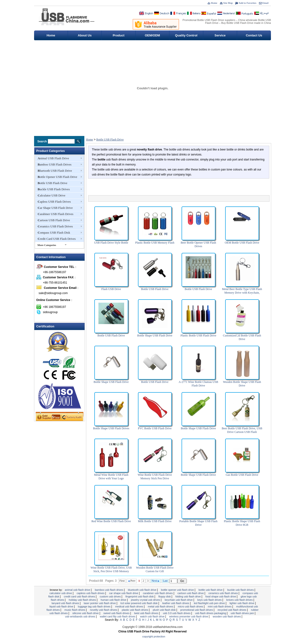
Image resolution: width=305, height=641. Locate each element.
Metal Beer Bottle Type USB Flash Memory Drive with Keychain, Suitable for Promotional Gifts (242, 292)
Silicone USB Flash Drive (86, 613)
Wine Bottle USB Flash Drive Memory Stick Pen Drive (155, 476)
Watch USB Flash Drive (152, 616)
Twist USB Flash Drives (146, 613)
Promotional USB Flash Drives (197, 609)
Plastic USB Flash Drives (135, 609)
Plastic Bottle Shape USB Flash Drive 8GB (242, 523)
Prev (132, 580)
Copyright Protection (153, 636)
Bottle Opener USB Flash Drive (57, 177)
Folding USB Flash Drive (188, 596)
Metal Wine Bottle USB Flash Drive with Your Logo (111, 476)
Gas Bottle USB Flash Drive (242, 474)
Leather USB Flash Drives (176, 603)
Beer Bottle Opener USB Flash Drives (198, 244)
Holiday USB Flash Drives (83, 599)
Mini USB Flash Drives (220, 606)
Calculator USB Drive (51, 195)
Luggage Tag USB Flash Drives (94, 606)
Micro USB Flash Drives (191, 606)
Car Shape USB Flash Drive (55, 208)
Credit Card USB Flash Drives (57, 238)
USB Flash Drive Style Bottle (111, 242)
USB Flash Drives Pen (243, 613)
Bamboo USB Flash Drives (54, 164)
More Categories (46, 245)
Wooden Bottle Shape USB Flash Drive (242, 383)
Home (214, 2)
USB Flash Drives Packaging (211, 613)
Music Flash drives (75, 609)
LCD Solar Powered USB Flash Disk (139, 603)
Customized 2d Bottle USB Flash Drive (242, 337)
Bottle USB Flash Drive (52, 183)
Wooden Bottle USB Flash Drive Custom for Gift (155, 569)
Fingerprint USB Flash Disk (140, 596)
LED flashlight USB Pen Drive (210, 603)
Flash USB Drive (111, 289)
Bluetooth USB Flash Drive (55, 170)
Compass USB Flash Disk (54, 232)
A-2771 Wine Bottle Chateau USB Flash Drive (198, 383)
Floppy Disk (165, 596)
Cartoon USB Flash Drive (54, 220)
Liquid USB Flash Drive (62, 606)
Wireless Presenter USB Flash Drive (189, 616)
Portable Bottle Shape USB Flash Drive (198, 523)
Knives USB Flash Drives (240, 599)
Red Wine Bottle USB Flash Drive (111, 521)
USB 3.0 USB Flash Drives (177, 613)
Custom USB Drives (111, 596)
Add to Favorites (247, 2)
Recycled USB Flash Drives (232, 609)
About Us (85, 35)
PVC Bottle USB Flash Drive (155, 428)
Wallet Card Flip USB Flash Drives (118, 616)
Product (118, 35)
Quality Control (186, 35)
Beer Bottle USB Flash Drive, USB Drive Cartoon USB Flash (242, 430)
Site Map (228, 2)
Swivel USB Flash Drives (116, 613)
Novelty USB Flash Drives (104, 609)
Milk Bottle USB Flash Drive (155, 521)
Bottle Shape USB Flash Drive (154, 335)
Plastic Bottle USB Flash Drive (198, 335)
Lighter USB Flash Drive (242, 603)
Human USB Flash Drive (114, 599)
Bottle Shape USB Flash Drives (111, 428)
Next (156, 580)
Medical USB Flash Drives (129, 606)
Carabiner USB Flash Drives (55, 214)
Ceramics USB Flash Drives (55, 226)
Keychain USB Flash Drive (179, 599)
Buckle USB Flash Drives (54, 189)
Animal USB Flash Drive (53, 158)
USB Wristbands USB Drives (80, 616)
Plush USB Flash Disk (164, 609)
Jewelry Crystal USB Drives (146, 599)
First (122, 580)
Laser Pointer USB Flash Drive (100, 603)
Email (265, 2)
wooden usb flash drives (227, 616)
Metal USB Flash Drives (161, 606)
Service (219, 35)
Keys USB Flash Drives (209, 599)
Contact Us (254, 35)
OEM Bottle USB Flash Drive (242, 242)
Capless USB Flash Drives (54, 201)
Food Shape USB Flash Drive (221, 596)
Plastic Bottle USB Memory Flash (154, 242)
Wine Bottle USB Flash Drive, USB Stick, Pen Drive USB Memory (111, 569)
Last (165, 580)
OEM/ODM (152, 35)
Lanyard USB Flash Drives (65, 603)
